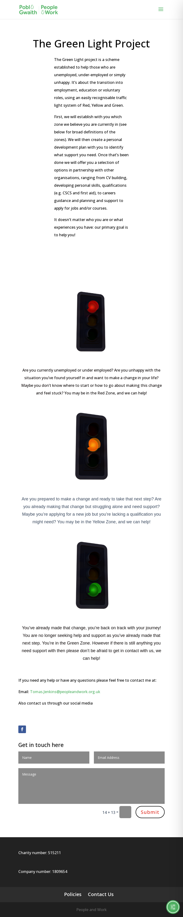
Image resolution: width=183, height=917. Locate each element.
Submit (150, 812)
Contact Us (101, 894)
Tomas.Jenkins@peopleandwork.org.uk (65, 691)
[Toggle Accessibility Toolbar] (173, 907)
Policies (72, 894)
